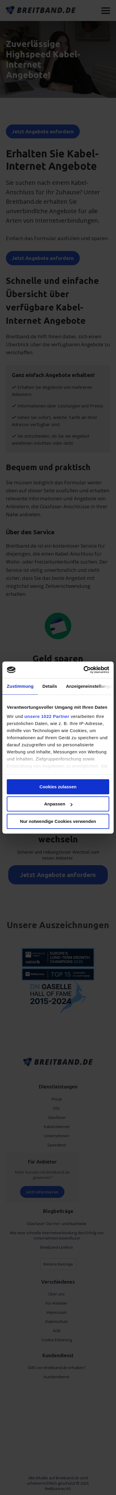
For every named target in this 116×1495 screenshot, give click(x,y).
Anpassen (58, 803)
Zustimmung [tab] (20, 686)
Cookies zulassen (58, 786)
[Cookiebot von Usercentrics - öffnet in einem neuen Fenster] (84, 670)
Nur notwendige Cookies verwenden (58, 821)
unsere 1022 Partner (46, 716)
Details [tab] (49, 686)
